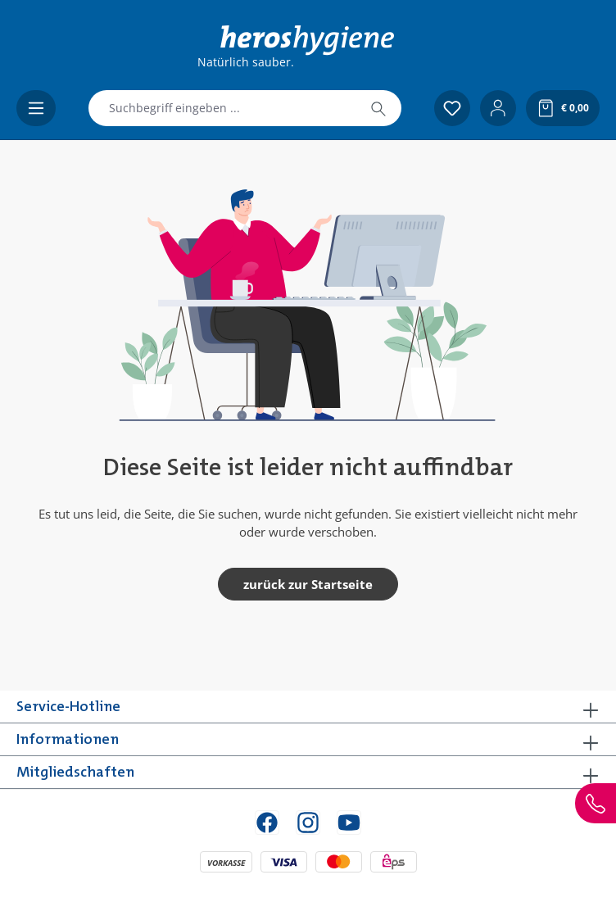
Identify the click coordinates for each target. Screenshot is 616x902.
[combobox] (222, 108)
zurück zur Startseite (308, 584)
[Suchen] (378, 108)
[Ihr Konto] (498, 108)
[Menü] (36, 108)
